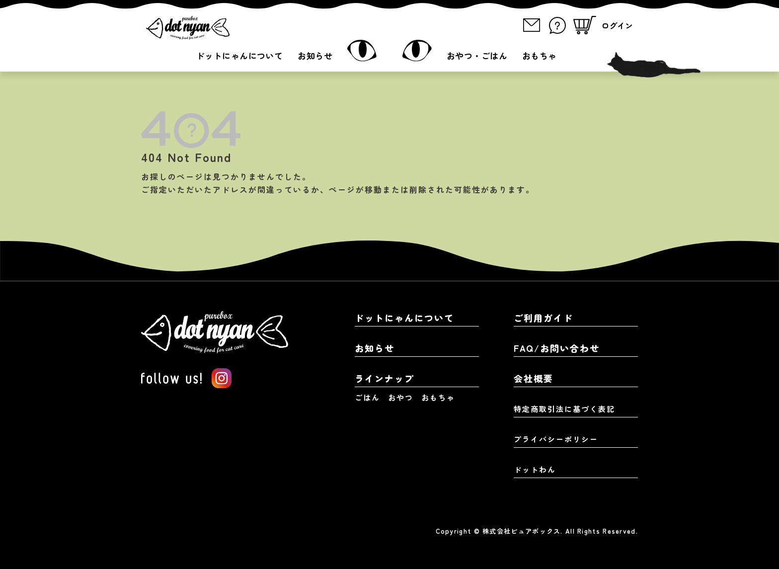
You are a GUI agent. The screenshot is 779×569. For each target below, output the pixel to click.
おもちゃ (539, 55)
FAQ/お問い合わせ (557, 347)
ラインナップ (384, 378)
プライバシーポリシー (556, 439)
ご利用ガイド (543, 317)
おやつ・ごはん (477, 55)
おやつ (400, 397)
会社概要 (533, 378)
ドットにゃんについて (239, 55)
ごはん (367, 397)
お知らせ (315, 55)
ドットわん (535, 469)
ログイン (617, 25)
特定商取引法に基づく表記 (564, 409)
